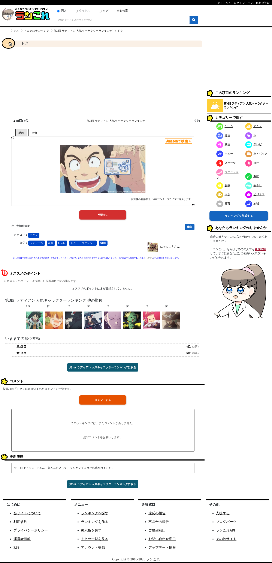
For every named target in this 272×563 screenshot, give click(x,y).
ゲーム (224, 126)
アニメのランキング (36, 30)
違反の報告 (157, 513)
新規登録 (260, 249)
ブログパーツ (226, 522)
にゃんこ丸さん (170, 246)
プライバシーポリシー (30, 530)
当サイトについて (27, 513)
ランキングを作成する (239, 215)
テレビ (253, 144)
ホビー (224, 153)
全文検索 (122, 10)
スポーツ (226, 162)
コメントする (102, 400)
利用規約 (20, 522)
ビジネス (255, 194)
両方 (64, 10)
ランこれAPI (225, 530)
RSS (16, 547)
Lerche (62, 243)
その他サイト (226, 539)
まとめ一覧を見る (94, 539)
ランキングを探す (94, 513)
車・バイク (256, 153)
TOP (16, 30)
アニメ (34, 235)
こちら (150, 258)
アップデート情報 (162, 547)
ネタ (223, 194)
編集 (189, 227)
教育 (223, 203)
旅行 (252, 162)
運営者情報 (22, 539)
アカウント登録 (93, 547)
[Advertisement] (102, 83)
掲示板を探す (91, 530)
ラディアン (36, 243)
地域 (252, 203)
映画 (223, 144)
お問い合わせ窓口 (162, 539)
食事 (223, 185)
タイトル (84, 10)
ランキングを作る (94, 522)
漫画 (51, 243)
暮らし (253, 185)
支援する (223, 513)
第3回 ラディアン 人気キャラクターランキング (83, 30)
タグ (105, 10)
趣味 (252, 176)
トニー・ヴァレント (83, 243)
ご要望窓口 (157, 530)
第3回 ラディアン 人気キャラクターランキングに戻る (102, 367)
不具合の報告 (158, 522)
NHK (103, 243)
